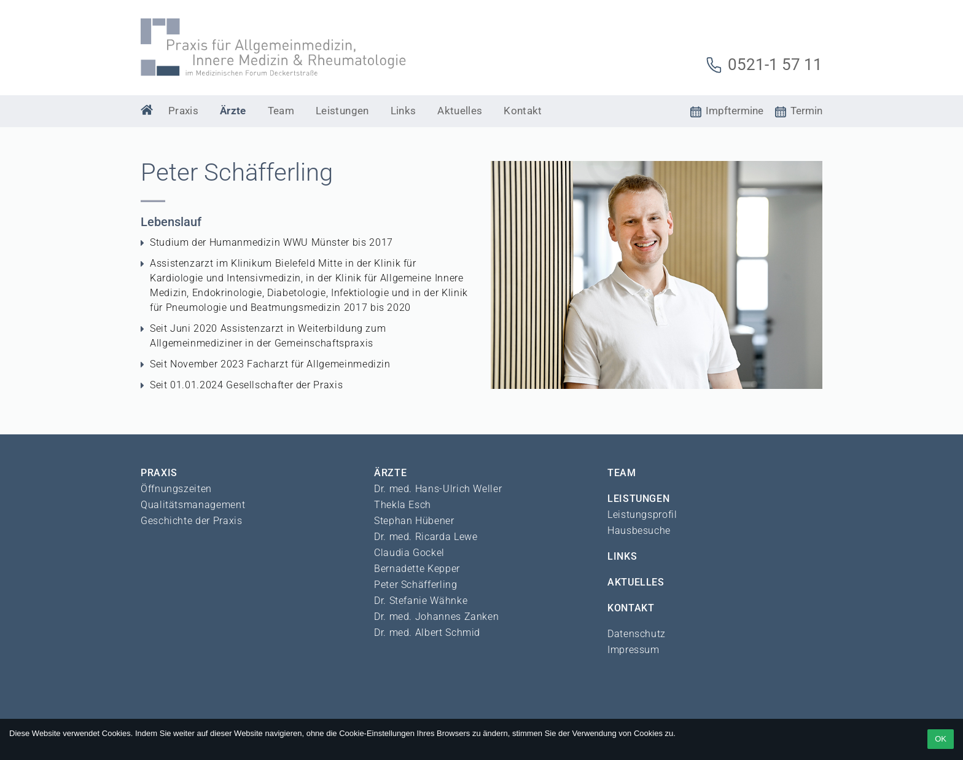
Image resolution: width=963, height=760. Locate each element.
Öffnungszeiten (176, 489)
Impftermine (726, 110)
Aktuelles (459, 110)
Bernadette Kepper (417, 568)
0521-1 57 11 (763, 64)
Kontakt (523, 110)
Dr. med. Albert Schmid (427, 632)
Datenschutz (636, 634)
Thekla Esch (402, 505)
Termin (798, 110)
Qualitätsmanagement (193, 505)
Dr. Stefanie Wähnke (420, 600)
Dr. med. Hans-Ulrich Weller (438, 489)
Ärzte (233, 110)
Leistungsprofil (642, 514)
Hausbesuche (639, 530)
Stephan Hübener (414, 521)
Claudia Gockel (409, 552)
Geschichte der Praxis (191, 521)
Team (281, 110)
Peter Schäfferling (416, 584)
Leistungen (342, 110)
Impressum (633, 650)
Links (403, 110)
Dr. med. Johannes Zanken (436, 616)
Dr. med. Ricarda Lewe (425, 537)
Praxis (183, 110)
